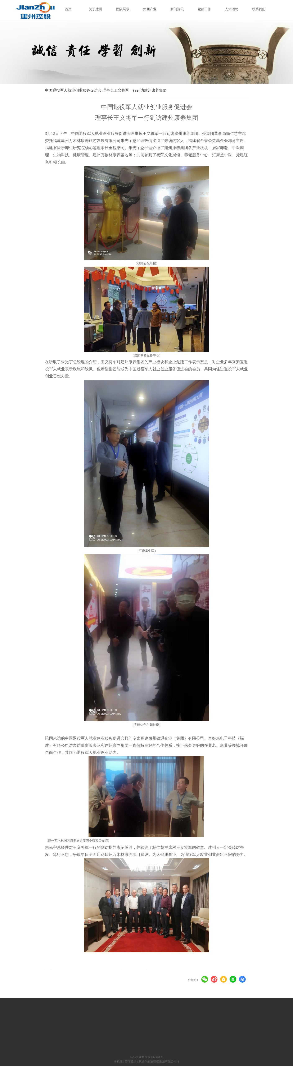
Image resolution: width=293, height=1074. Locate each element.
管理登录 (130, 1061)
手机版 (118, 1061)
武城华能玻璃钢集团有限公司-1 (159, 1061)
